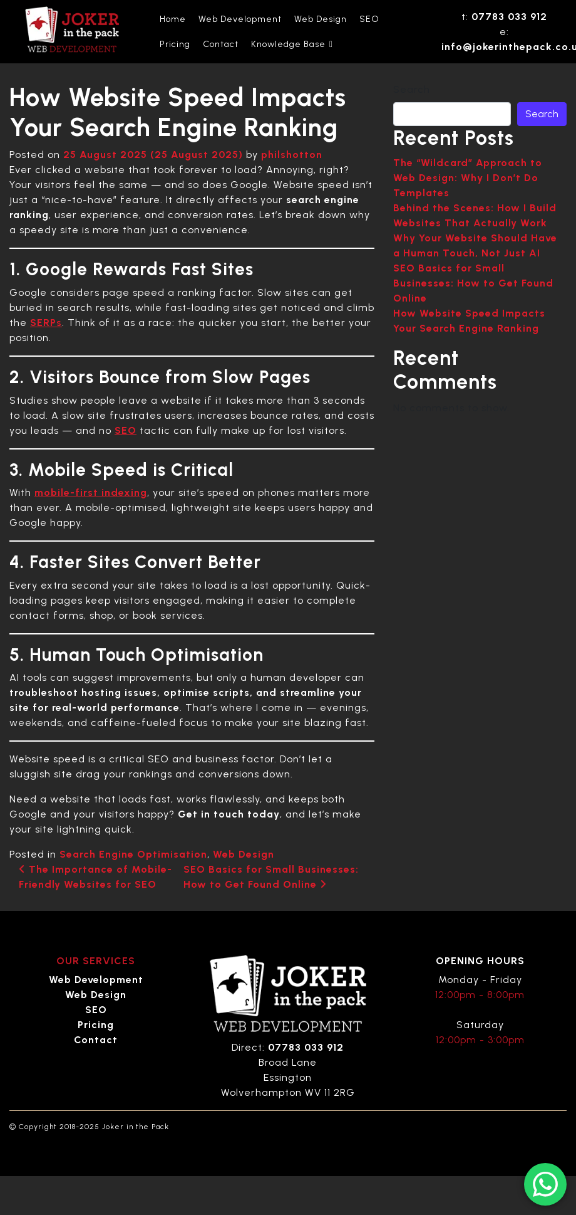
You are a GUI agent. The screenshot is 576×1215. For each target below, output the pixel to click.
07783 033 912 (509, 17)
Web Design (320, 19)
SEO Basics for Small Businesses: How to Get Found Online (473, 283)
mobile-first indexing (90, 492)
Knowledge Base (292, 44)
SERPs (46, 323)
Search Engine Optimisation (133, 854)
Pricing (175, 44)
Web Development (240, 19)
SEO (369, 19)
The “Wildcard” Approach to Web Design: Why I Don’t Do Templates (467, 178)
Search (411, 89)
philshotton (291, 154)
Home (173, 19)
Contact (221, 44)
